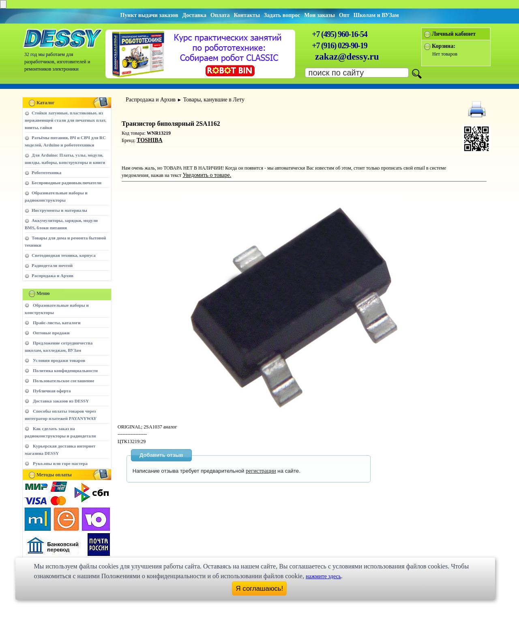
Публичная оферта (52, 390)
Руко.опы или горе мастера (60, 463)
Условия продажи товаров (59, 360)
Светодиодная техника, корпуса (64, 255)
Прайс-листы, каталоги (56, 322)
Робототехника (46, 172)
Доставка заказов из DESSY (61, 400)
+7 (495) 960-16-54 (339, 34)
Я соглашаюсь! (259, 588)
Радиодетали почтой (52, 265)
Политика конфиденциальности (65, 370)
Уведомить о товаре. (206, 175)
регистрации (261, 471)
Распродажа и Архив (52, 275)
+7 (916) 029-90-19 (339, 45)
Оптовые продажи (51, 332)
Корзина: (443, 46)
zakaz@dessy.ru (347, 57)
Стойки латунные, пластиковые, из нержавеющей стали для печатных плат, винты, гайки (65, 120)
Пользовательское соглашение (63, 380)
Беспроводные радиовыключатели (66, 182)
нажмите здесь (323, 576)
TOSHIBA (150, 140)
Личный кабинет (454, 34)
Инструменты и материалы (59, 210)
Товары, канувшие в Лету (213, 100)
